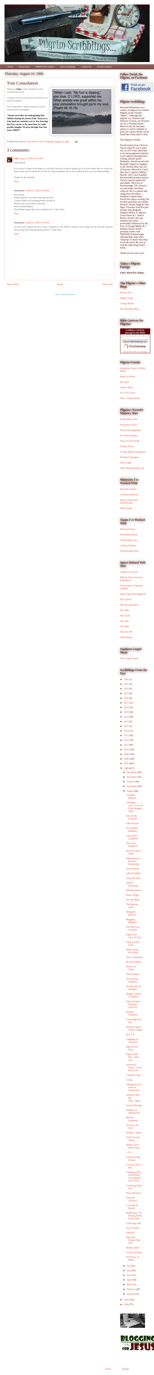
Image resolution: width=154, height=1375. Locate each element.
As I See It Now (128, 392)
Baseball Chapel (128, 489)
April (129, 1279)
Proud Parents (132, 974)
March (130, 1284)
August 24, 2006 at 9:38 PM (37, 190)
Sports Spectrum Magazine (133, 594)
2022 (126, 698)
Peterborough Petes (129, 551)
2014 (126, 730)
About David (24, 67)
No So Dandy (132, 1228)
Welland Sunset (133, 890)
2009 (126, 754)
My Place (124, 382)
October (131, 781)
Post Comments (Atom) (65, 294)
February (131, 1289)
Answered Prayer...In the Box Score (134, 1067)
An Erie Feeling (133, 1252)
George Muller (127, 303)
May (129, 1275)
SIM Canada (126, 508)
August (130, 791)
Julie (16, 158)
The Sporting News (129, 605)
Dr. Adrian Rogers (129, 435)
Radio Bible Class (129, 419)
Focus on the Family (130, 441)
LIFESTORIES (133, 873)
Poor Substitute (133, 1193)
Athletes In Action (129, 572)
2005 (126, 1299)
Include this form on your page (135, 352)
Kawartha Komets (129, 534)
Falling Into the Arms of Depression (133, 1087)
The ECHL (125, 615)
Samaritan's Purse (128, 424)
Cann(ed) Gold (133, 1075)
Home (10, 67)
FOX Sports (126, 599)
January (131, 1294)
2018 (126, 717)
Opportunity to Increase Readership (133, 861)
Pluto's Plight (132, 895)
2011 (126, 745)
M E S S (130, 1034)
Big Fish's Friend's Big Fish (133, 1240)
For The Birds (132, 899)
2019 (126, 712)
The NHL (124, 626)
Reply (16, 181)
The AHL (124, 621)
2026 (126, 679)
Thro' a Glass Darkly (130, 398)
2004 (126, 1304)
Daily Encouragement (130, 430)
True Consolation (134, 957)
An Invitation (132, 868)
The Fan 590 (126, 632)
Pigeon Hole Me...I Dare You (132, 1057)
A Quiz (129, 1080)
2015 (126, 726)
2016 (126, 721)
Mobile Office (133, 1247)
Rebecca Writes (127, 376)
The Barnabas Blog (129, 309)
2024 (126, 688)
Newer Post (13, 284)
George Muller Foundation (133, 452)
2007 (126, 763)
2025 (126, 684)
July (129, 1266)
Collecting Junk (133, 1223)
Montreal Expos (128, 529)
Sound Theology (134, 1105)
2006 (126, 768)
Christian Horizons (129, 494)
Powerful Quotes (104, 67)
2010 (126, 749)
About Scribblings (67, 67)
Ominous (130, 1232)
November (132, 777)
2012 (126, 740)
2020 (126, 707)
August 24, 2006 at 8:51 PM (31, 158)
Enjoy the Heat (133, 878)
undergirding (34, 115)
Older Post (107, 284)
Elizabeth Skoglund (129, 457)
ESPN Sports (126, 637)
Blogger (126, 1369)
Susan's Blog (126, 387)
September (132, 786)
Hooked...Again (133, 1132)
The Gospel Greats (129, 658)
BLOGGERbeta (133, 962)
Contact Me (86, 67)
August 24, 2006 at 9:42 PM (37, 223)
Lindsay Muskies (128, 545)
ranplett (108, 1369)
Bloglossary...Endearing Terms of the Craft (134, 1215)
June (129, 1270)
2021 (126, 702)
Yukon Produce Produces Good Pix (133, 1004)
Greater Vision (127, 446)
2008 (126, 758)
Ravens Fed (125, 292)
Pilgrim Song (126, 298)
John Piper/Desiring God (132, 468)
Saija (18, 89)
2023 (126, 693)
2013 (126, 735)
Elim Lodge (126, 462)
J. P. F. (129, 1152)
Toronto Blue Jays (129, 540)
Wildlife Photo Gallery (45, 67)
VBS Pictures (132, 823)
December (132, 772)
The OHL (124, 610)
